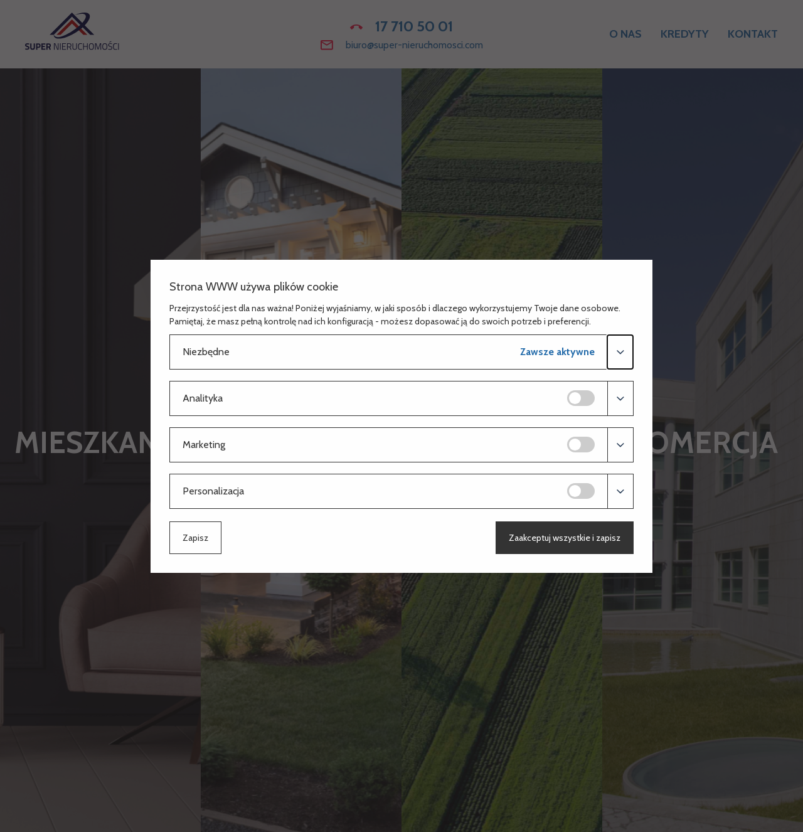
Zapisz (195, 537)
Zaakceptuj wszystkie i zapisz (564, 537)
